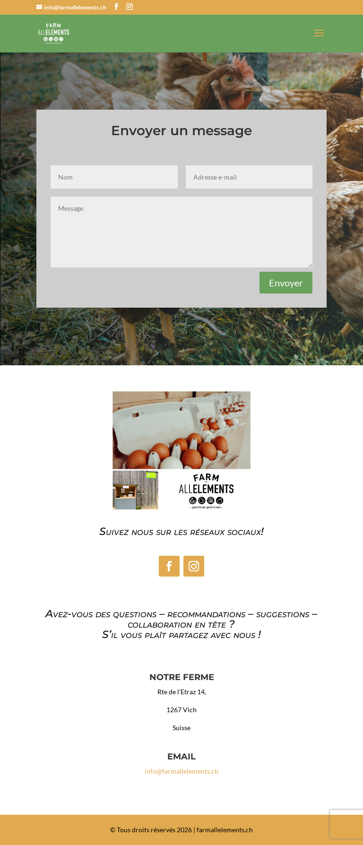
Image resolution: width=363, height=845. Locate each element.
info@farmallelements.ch (181, 771)
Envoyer (286, 282)
